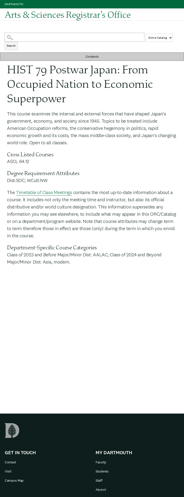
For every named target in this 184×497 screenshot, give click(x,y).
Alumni (101, 489)
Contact (10, 462)
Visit (8, 471)
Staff (99, 480)
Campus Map (14, 480)
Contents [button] (92, 56)
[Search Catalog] (74, 37)
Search (11, 46)
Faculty (101, 462)
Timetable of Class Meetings (44, 192)
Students (102, 471)
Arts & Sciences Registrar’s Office (68, 14)
